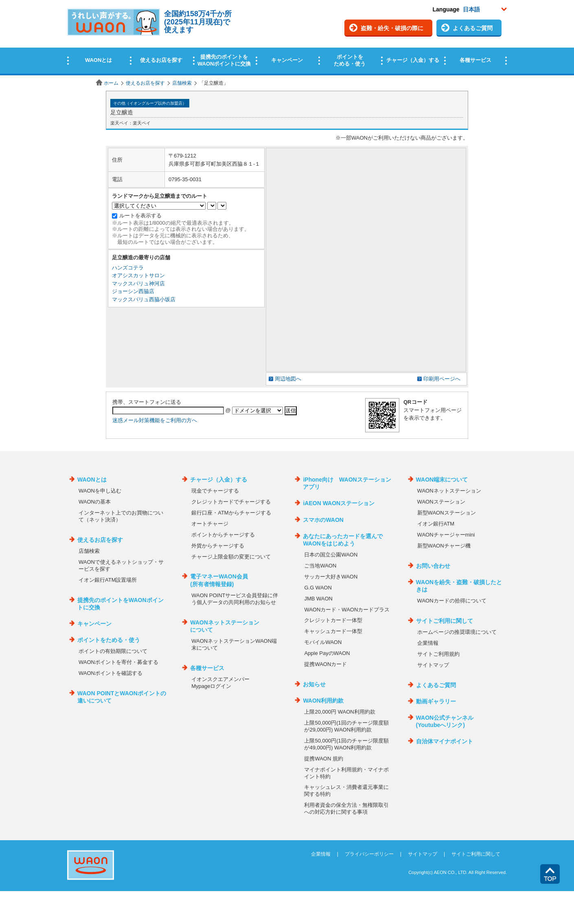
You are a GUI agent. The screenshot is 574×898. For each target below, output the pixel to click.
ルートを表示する (140, 215)
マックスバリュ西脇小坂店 (143, 299)
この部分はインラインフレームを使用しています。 (287, 37)
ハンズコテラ (128, 268)
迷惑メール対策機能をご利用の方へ (154, 420)
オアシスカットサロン (138, 275)
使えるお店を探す (145, 83)
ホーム (111, 83)
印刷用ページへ (441, 379)
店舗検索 (182, 83)
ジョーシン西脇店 (133, 291)
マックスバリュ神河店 (138, 283)
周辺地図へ (288, 379)
